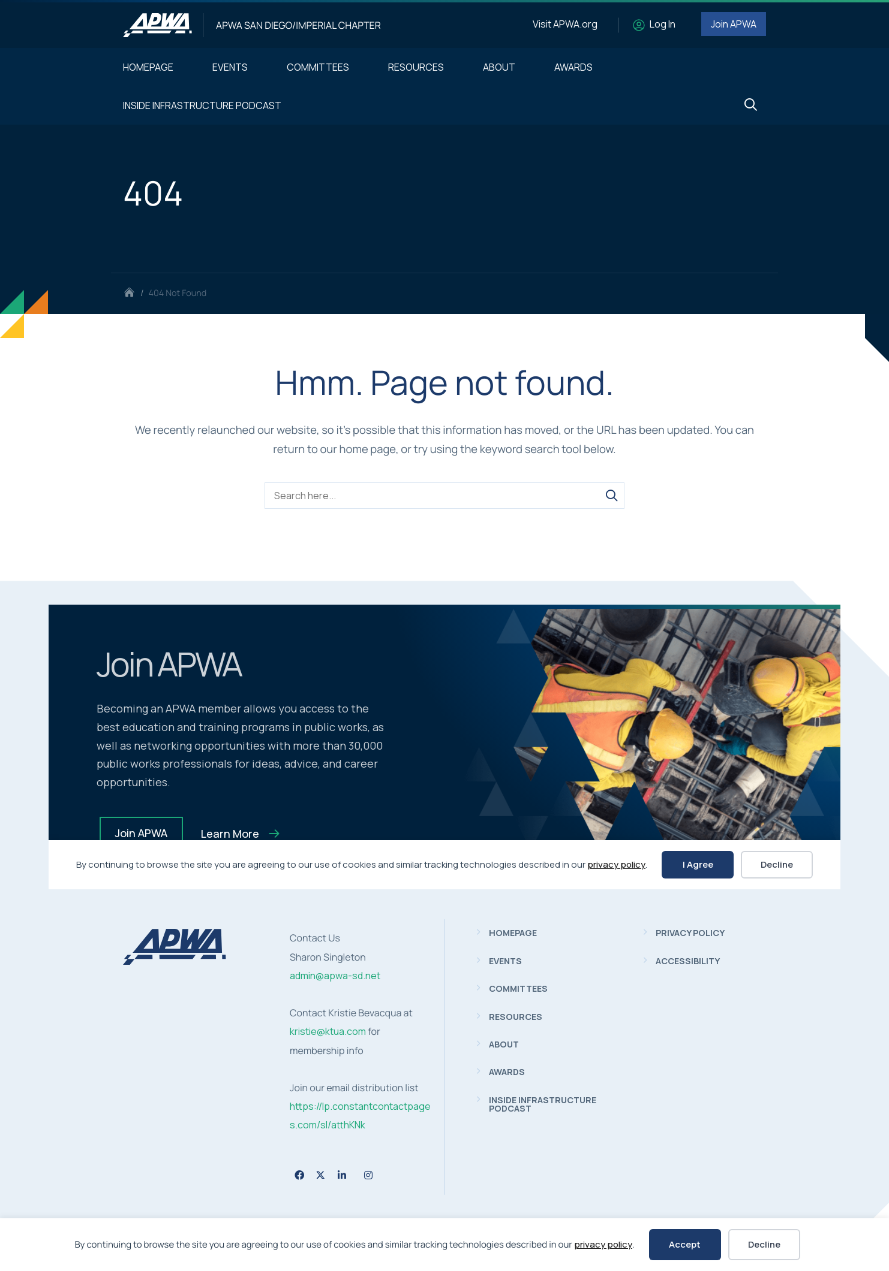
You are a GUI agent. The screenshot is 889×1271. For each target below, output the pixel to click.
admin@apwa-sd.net (335, 975)
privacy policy (603, 1244)
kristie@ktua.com (328, 1031)
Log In (662, 24)
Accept (685, 1244)
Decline (764, 1244)
